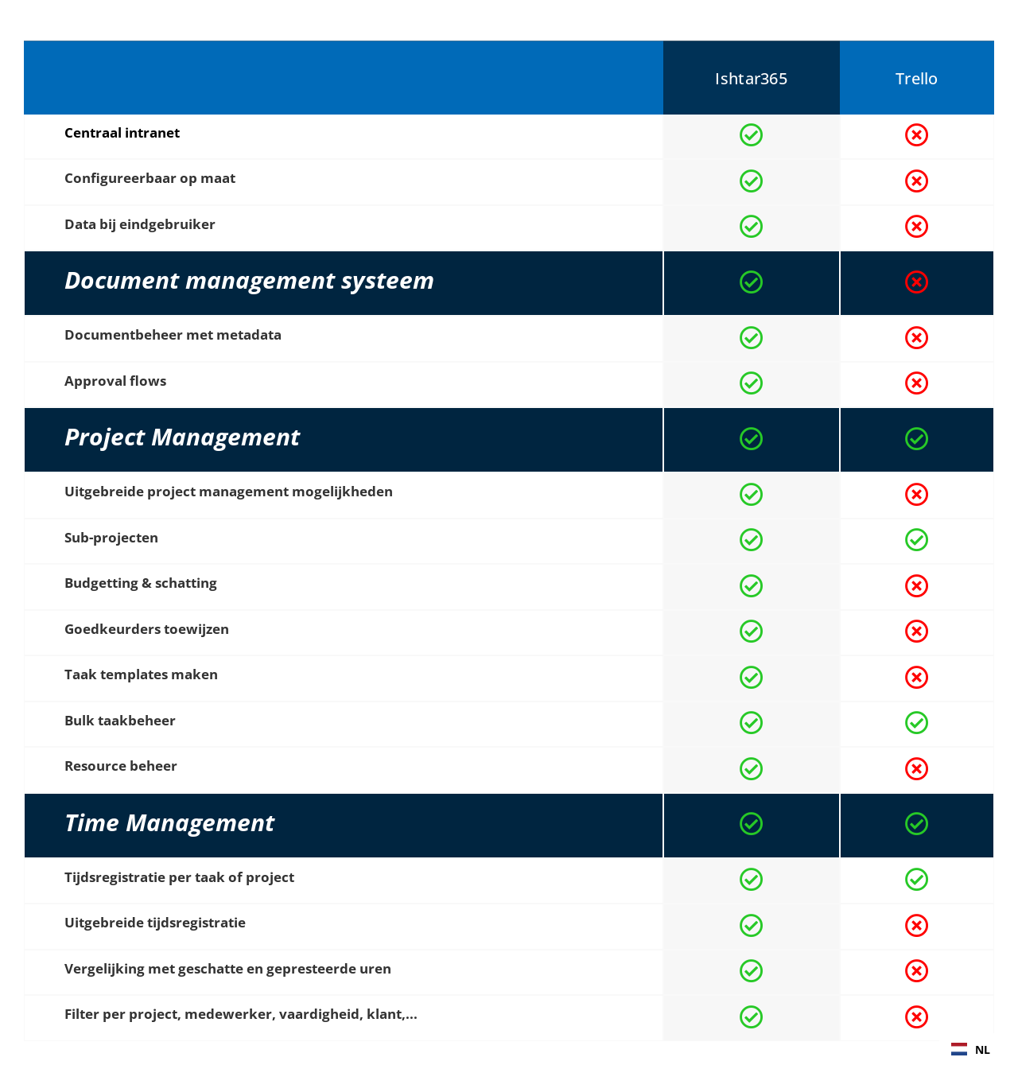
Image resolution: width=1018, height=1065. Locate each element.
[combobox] (970, 1049)
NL (970, 1049)
